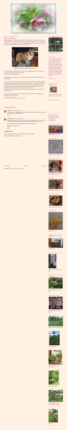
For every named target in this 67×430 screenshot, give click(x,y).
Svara (8, 114)
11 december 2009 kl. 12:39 (17, 110)
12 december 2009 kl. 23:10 (18, 118)
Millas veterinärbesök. (10, 38)
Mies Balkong (10, 118)
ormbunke (9, 110)
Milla (10, 98)
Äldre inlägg (43, 165)
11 (54, 119)
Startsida (25, 165)
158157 (56, 114)
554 (58, 116)
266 (58, 117)
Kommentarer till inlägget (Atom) (16, 168)
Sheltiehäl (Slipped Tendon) (19, 98)
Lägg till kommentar (9, 131)
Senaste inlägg (6, 165)
